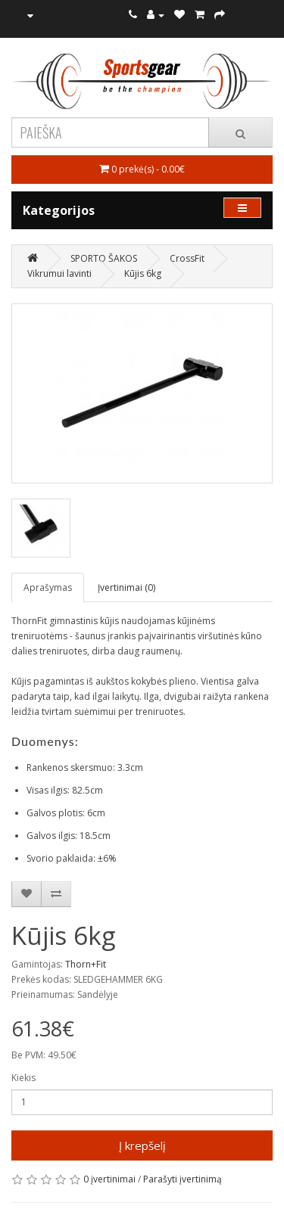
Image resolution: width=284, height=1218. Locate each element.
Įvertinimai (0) (126, 587)
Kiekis (23, 1077)
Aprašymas (47, 587)
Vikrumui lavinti (59, 273)
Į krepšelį (142, 1145)
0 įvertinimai (109, 1179)
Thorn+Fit (85, 964)
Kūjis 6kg (142, 273)
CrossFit (187, 258)
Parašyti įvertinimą (182, 1179)
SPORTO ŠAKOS (103, 258)
